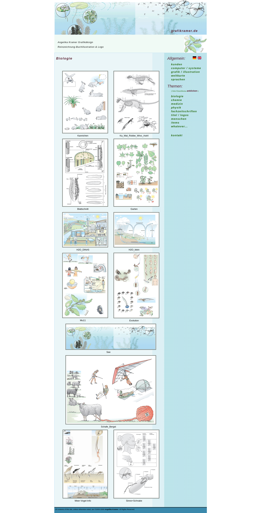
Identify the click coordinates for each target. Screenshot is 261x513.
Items (175, 122)
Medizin (177, 103)
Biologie (64, 58)
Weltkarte (178, 75)
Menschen (179, 118)
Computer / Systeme (186, 68)
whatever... (179, 126)
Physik (176, 107)
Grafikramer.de (184, 31)
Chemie (176, 99)
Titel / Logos (180, 115)
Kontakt (177, 135)
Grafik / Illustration (185, 71)
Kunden (176, 64)
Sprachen (178, 79)
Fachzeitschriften (184, 111)
